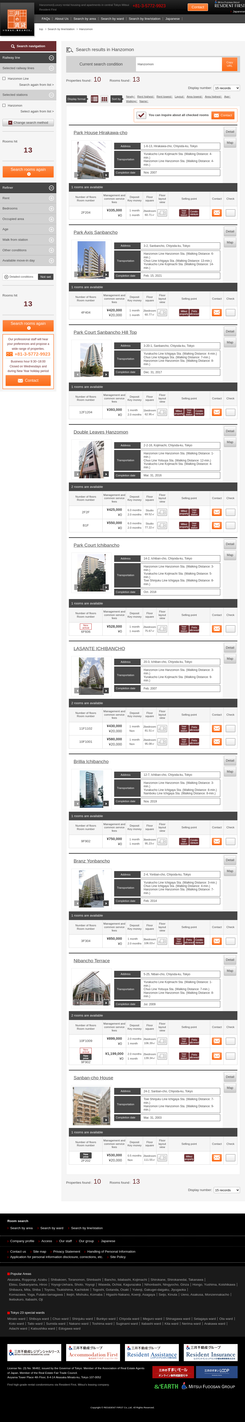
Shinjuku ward (82, 1319)
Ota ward (226, 1319)
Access (46, 1241)
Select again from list (35, 111)
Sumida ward (55, 1323)
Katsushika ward (43, 1328)
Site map (39, 1251)
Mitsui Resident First (18, 20)
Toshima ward (102, 1323)
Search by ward (112, 19)
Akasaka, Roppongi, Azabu (27, 1279)
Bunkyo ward (105, 1319)
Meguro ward (152, 1319)
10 (230, 1040)
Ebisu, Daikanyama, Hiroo (28, 1284)
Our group (86, 1241)
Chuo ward (60, 1319)
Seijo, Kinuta (168, 1294)
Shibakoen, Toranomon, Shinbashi (76, 1279)
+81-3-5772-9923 (149, 5)
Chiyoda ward (129, 1319)
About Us (62, 19)
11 (230, 1054)
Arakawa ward (214, 1323)
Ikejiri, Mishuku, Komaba (84, 1294)
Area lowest (194, 96)
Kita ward (171, 1323)
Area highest (212, 96)
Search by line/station (144, 19)
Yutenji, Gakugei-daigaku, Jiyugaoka (159, 1289)
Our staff (65, 1241)
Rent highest (145, 96)
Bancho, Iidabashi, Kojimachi (126, 1279)
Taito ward (35, 1323)
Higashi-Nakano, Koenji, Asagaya (130, 1294)
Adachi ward (18, 1328)
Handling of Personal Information (111, 1251)
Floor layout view (104, 99)
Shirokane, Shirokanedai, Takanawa (176, 1279)
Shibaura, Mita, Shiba (25, 1289)
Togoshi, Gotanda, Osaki (111, 1289)
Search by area (85, 19)
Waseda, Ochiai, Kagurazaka (119, 1284)
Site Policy (118, 1257)
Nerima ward (191, 1323)
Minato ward (16, 1319)
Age (226, 96)
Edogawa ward (69, 1328)
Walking (131, 101)
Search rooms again (28, 169)
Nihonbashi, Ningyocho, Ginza (167, 1284)
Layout (179, 96)
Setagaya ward (205, 1319)
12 (230, 1156)
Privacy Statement (66, 1251)
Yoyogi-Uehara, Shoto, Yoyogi (73, 1284)
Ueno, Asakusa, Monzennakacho (205, 1294)
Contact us (18, 1251)
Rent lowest (164, 96)
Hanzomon (15, 105)
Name (143, 101)
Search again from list (35, 85)
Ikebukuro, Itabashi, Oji (26, 1299)
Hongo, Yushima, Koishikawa (214, 1284)
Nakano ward (78, 1323)
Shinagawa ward (178, 1319)
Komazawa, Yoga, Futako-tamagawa (36, 1294)
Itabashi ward (151, 1323)
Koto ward (16, 1323)
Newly (130, 96)
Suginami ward (127, 1323)
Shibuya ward (39, 1319)
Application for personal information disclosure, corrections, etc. (56, 1257)
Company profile (22, 1241)
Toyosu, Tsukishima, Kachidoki (66, 1289)
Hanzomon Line (18, 78)
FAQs (46, 19)
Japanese (239, 11)
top (41, 29)
